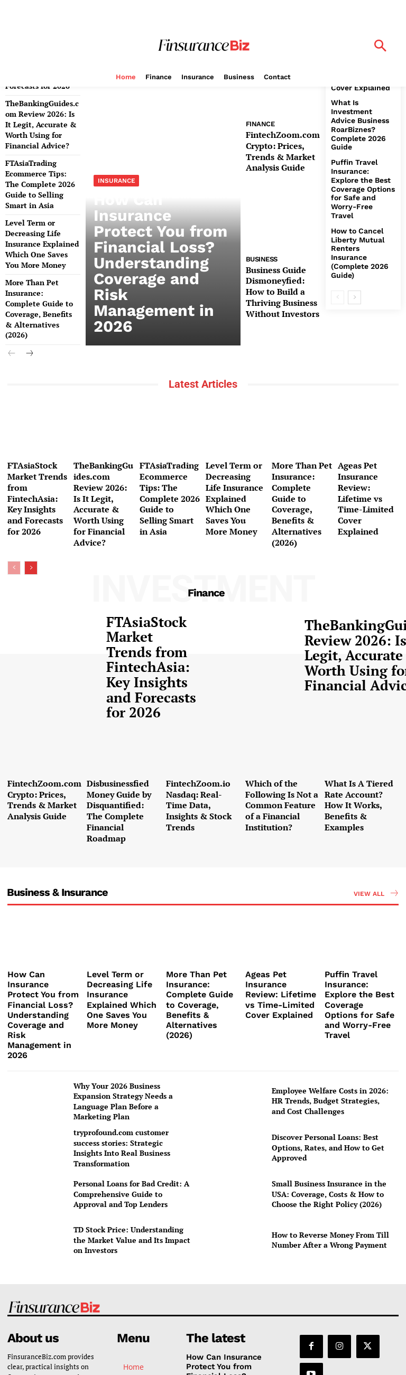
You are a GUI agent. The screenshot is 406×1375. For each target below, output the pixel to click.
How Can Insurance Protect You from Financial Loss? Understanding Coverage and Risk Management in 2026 (158, 276)
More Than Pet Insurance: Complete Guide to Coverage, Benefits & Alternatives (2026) (40, 257)
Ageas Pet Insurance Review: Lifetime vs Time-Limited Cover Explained (368, 444)
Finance (260, 123)
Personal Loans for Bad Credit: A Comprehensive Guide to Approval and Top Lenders (131, 1042)
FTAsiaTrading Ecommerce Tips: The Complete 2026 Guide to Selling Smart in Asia (168, 448)
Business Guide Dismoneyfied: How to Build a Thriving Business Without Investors (282, 278)
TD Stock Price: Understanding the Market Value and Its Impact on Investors (131, 1088)
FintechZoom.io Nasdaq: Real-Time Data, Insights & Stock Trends (203, 708)
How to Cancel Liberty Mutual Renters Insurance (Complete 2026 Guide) (359, 204)
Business (262, 250)
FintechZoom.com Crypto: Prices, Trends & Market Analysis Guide (282, 147)
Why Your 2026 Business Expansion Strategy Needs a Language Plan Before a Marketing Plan (123, 949)
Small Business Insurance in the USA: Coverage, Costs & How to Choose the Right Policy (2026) (329, 1042)
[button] (380, 47)
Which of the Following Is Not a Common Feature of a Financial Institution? (281, 708)
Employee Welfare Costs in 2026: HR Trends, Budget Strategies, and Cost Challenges (330, 948)
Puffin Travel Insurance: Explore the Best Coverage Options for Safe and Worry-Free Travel (360, 154)
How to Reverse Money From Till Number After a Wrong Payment (330, 1088)
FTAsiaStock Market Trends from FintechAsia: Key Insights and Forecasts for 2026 (37, 444)
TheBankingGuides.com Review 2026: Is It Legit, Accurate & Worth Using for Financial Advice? (103, 448)
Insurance (115, 231)
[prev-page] (12, 294)
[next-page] (28, 294)
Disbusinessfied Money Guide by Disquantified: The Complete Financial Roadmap (118, 712)
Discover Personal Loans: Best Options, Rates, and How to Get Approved (328, 995)
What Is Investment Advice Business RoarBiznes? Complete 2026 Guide (361, 106)
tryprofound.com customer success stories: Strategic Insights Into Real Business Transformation (121, 996)
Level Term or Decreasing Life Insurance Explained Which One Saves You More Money (37, 204)
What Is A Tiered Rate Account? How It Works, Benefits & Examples (361, 708)
